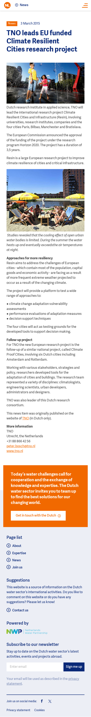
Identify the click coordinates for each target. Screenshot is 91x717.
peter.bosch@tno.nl (21, 446)
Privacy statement (18, 710)
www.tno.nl (15, 451)
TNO (25, 418)
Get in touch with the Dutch (38, 515)
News (24, 5)
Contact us (20, 610)
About (16, 546)
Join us (17, 567)
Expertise (19, 553)
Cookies (39, 710)
